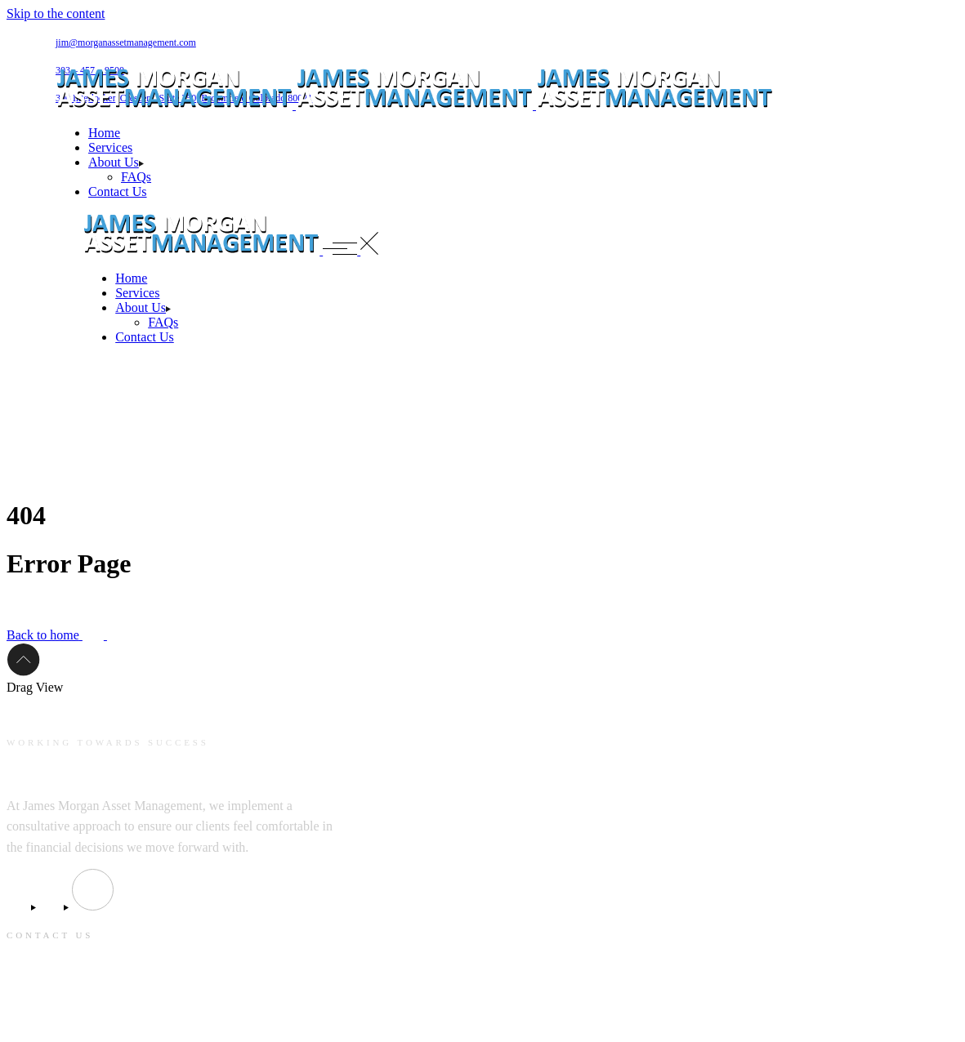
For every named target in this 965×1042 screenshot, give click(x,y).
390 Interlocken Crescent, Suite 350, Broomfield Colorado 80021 (167, 987)
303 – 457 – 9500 (49, 1018)
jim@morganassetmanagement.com (126, 42)
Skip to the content (56, 13)
